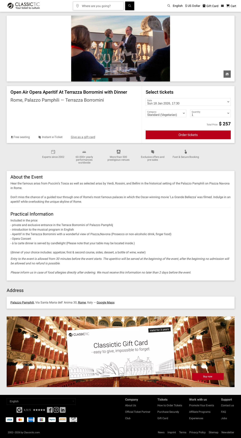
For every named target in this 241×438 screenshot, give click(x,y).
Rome (82, 302)
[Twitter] (56, 411)
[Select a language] (41, 401)
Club (127, 418)
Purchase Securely (168, 411)
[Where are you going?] (101, 5)
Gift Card (162, 418)
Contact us (227, 405)
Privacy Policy (197, 432)
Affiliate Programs (199, 411)
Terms (182, 432)
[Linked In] (63, 411)
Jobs (224, 418)
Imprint (172, 432)
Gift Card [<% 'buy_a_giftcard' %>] (210, 6)
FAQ (223, 411)
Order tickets (188, 135)
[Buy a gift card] (120, 351)
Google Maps (106, 302)
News (161, 432)
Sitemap (213, 432)
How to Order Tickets (169, 405)
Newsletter (227, 432)
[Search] (129, 6)
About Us (130, 405)
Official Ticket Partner (137, 411)
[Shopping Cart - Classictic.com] (231, 6)
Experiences (196, 418)
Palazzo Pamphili (22, 302)
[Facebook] (19, 409)
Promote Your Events (201, 405)
